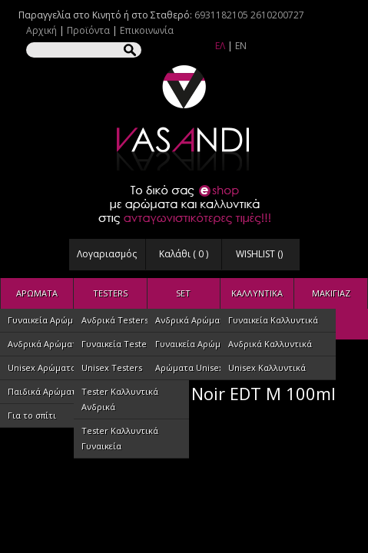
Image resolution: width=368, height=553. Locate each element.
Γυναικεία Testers (117, 343)
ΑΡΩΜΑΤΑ (37, 293)
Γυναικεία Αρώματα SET (204, 343)
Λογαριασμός (107, 253)
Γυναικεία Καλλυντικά (273, 320)
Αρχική (41, 30)
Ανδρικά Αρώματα (45, 343)
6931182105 (221, 15)
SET (183, 293)
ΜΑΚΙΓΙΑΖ (331, 293)
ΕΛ (220, 45)
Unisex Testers (111, 367)
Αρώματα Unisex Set (197, 367)
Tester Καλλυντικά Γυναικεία (119, 438)
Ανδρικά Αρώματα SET (201, 320)
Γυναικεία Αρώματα (48, 320)
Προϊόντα (88, 30)
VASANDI (184, 118)
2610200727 (277, 15)
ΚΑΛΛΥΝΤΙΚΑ (257, 293)
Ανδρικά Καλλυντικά (270, 343)
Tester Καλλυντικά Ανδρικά (119, 399)
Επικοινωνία (147, 30)
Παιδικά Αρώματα (44, 391)
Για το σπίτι (32, 415)
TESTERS (110, 293)
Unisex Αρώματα (42, 367)
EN (241, 45)
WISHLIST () (259, 253)
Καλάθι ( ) (183, 253)
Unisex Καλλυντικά (267, 367)
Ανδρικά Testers (114, 320)
